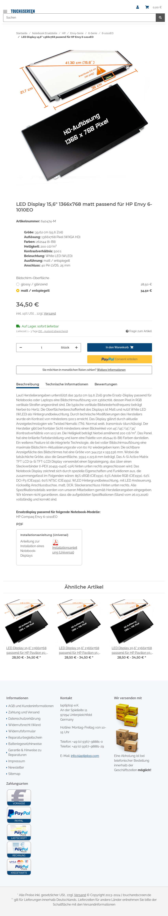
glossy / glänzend (86, 284)
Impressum (16, 761)
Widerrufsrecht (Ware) (24, 725)
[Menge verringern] (20, 347)
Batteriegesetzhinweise (25, 744)
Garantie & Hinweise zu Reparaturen (24, 752)
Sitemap (14, 774)
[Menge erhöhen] (76, 347)
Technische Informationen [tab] (66, 384)
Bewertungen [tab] (106, 384)
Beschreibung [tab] (27, 384)
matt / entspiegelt (86, 290)
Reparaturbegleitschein (25, 737)
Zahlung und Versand (23, 712)
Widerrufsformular (22, 731)
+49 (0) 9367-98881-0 (87, 742)
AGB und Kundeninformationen (30, 706)
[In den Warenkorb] (19, 48)
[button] (137, 7)
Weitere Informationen (111, 369)
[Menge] (41, 347)
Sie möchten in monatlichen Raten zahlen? (84, 369)
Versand (50, 313)
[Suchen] (79, 17)
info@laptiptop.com (85, 756)
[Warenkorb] (153, 7)
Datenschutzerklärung (24, 718)
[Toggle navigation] (5, 9)
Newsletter (16, 767)
